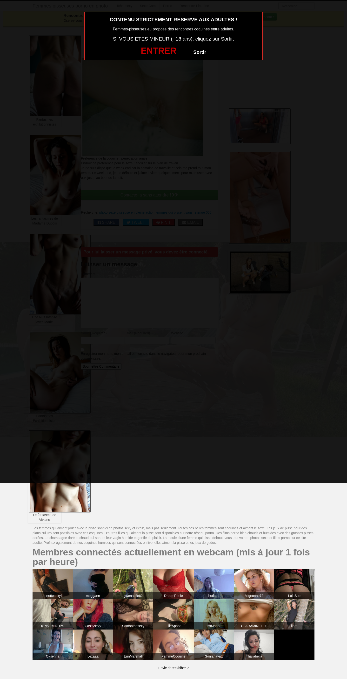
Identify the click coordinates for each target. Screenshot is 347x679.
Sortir (199, 52)
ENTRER (158, 51)
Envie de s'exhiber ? (173, 668)
